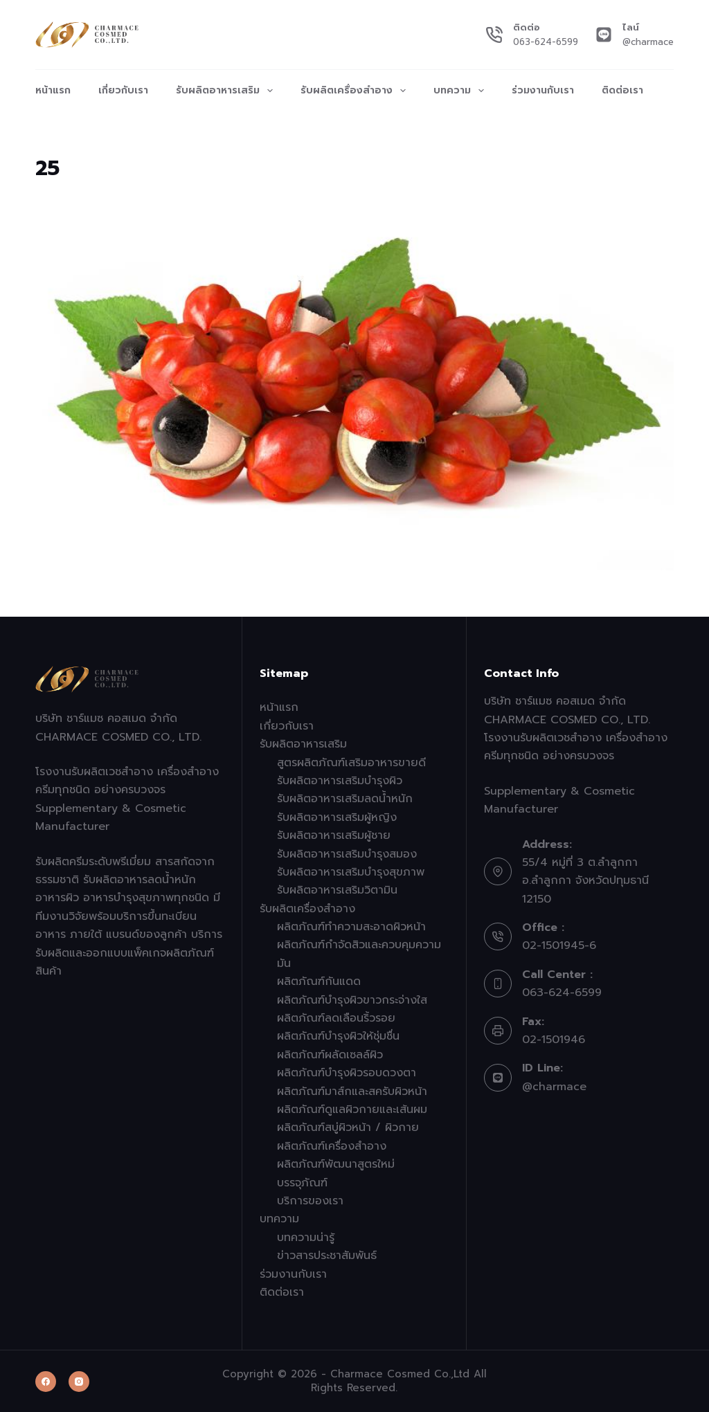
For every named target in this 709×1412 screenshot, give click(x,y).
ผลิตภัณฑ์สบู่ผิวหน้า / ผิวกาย (348, 1127)
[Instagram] (79, 1381)
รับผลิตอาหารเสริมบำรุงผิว (339, 780)
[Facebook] (45, 1381)
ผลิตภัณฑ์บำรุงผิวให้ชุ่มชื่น (338, 1036)
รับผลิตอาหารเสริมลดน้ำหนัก (345, 798)
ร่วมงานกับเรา (543, 90)
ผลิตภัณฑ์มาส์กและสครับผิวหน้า (352, 1091)
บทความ (461, 90)
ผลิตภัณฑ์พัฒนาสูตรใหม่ (336, 1164)
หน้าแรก (53, 90)
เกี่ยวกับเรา (123, 90)
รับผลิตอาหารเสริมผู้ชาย (334, 835)
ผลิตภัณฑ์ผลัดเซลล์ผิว (330, 1055)
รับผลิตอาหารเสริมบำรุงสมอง (347, 854)
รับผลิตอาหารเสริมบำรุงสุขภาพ (350, 872)
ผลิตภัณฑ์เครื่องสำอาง (331, 1146)
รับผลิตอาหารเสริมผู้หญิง (337, 817)
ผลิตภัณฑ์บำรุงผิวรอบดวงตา (346, 1073)
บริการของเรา (310, 1201)
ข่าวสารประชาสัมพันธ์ (327, 1255)
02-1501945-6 (559, 945)
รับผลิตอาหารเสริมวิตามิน (337, 890)
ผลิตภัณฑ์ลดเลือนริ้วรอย (336, 1018)
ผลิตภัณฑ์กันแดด (319, 981)
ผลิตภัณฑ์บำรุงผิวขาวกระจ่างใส (352, 1000)
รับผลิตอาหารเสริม (227, 90)
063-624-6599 (545, 41)
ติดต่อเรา (622, 90)
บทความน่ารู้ (305, 1237)
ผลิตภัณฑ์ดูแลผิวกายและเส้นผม (352, 1109)
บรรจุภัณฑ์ (302, 1183)
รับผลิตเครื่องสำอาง (355, 90)
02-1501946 (553, 1039)
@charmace (648, 41)
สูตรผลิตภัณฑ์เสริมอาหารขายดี (351, 762)
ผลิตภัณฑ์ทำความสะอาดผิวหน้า (351, 926)
